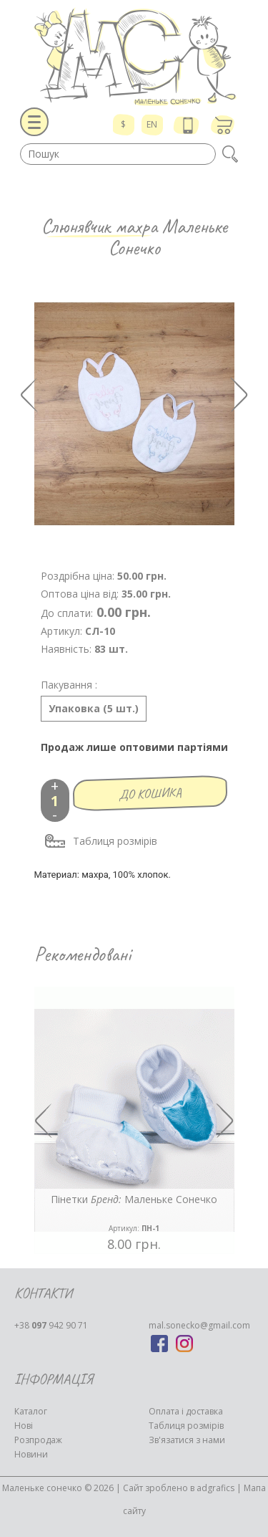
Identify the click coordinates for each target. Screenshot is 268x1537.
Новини (31, 1454)
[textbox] (118, 154)
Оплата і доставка (186, 1411)
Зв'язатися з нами (187, 1440)
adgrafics (215, 1488)
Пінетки (134, 1213)
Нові (23, 1425)
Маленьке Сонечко (168, 237)
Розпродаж (38, 1440)
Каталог (30, 1411)
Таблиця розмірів (100, 841)
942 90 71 (51, 1325)
